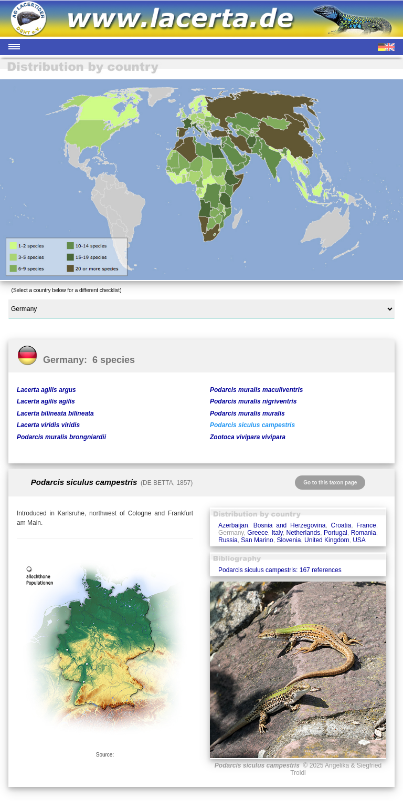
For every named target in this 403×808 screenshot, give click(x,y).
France (366, 525)
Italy (277, 532)
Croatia (341, 525)
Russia (228, 540)
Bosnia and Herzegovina (289, 525)
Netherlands (304, 532)
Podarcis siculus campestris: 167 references (280, 570)
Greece (257, 532)
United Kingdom (326, 540)
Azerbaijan (233, 525)
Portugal (335, 532)
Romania (363, 532)
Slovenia (289, 540)
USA (359, 540)
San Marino (257, 540)
